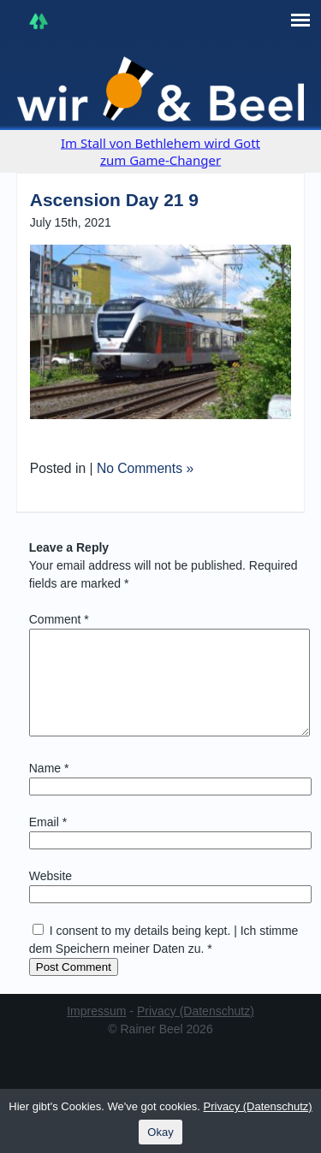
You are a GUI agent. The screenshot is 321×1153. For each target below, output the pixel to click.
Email (48, 842)
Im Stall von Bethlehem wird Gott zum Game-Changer (160, 151)
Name (49, 788)
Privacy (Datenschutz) (195, 1031)
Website (50, 896)
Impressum (96, 1031)
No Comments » (145, 468)
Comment (59, 619)
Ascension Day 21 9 (114, 200)
